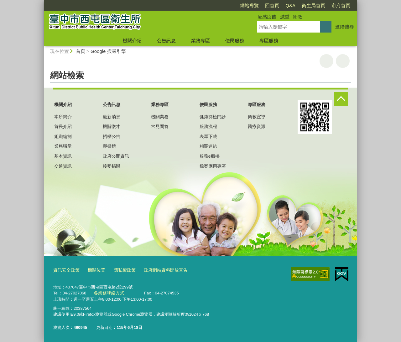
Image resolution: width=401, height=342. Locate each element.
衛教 (297, 16)
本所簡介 (63, 116)
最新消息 (111, 116)
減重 (284, 16)
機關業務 (160, 116)
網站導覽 (249, 5)
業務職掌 (63, 146)
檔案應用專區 (213, 166)
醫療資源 (256, 126)
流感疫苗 (267, 16)
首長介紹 (63, 126)
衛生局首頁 (313, 5)
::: (41, 2)
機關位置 (94, 270)
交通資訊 (63, 166)
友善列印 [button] (326, 61)
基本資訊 (63, 156)
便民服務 (234, 40)
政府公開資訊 (116, 156)
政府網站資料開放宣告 (159, 270)
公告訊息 (166, 40)
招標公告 (111, 136)
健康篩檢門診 (213, 116)
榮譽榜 (109, 146)
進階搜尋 (344, 26)
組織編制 (63, 136)
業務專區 (200, 40)
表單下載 (208, 136)
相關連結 (208, 146)
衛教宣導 (256, 116)
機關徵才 (111, 126)
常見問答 (160, 126)
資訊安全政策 (65, 270)
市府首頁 (340, 5)
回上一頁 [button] (343, 61)
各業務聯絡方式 (108, 292)
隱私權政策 (121, 270)
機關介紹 (132, 40)
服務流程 (208, 126)
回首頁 (272, 5)
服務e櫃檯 (210, 156)
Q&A (290, 5)
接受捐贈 (111, 166)
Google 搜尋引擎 (108, 51)
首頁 (80, 51)
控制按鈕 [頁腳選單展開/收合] (341, 99)
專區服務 (268, 40)
